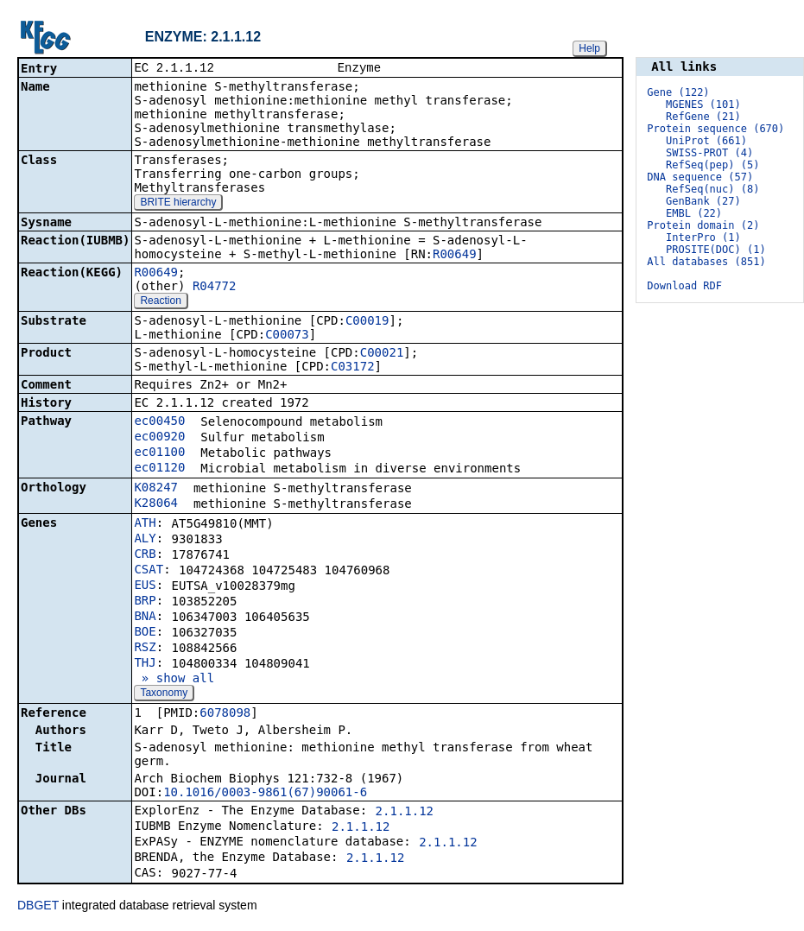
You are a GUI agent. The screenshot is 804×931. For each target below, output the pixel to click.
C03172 (353, 368)
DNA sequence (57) (700, 177)
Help (589, 48)
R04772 (215, 287)
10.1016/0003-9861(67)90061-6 (265, 794)
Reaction (160, 302)
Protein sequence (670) (715, 129)
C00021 (382, 354)
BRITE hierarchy (178, 204)
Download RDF (684, 286)
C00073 (287, 336)
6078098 (224, 714)
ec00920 (159, 438)
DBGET (38, 907)
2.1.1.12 (405, 813)
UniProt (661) (706, 141)
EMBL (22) (694, 213)
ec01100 (159, 453)
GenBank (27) (703, 201)
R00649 (455, 256)
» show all (174, 680)
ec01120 (159, 469)
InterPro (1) (703, 237)
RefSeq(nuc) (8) (712, 189)
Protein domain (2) (703, 225)
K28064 (156, 504)
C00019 (367, 322)
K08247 (156, 489)
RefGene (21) (703, 117)
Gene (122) (678, 92)
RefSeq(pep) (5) (712, 165)
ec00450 (159, 422)
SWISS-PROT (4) (709, 153)
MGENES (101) (703, 104)
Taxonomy (163, 694)
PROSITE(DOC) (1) (716, 250)
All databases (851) (706, 262)
